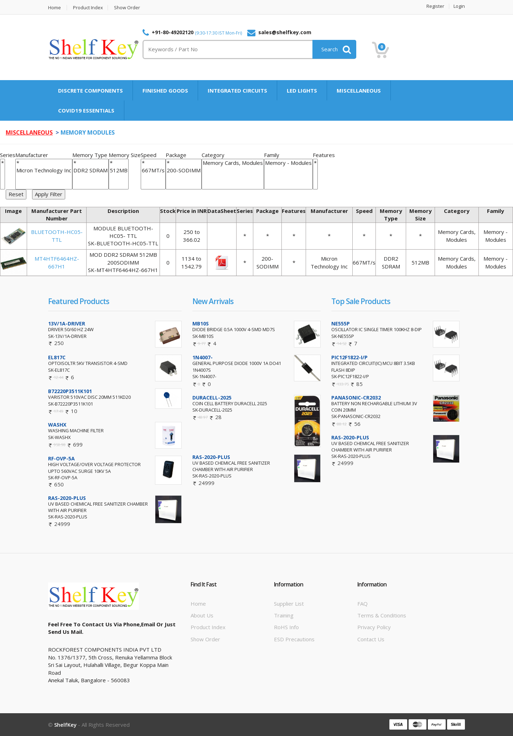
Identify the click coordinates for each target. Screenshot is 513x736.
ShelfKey (65, 724)
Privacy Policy (374, 627)
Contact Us (370, 639)
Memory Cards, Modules (233, 163)
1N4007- (202, 357)
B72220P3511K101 (70, 391)
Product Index (88, 7)
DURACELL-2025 (212, 397)
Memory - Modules (288, 163)
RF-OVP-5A (61, 458)
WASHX (57, 424)
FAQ (362, 603)
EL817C (57, 357)
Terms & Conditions (381, 615)
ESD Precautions (294, 639)
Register (435, 6)
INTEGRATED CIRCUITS (237, 90)
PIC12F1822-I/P (349, 357)
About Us (202, 615)
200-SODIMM (183, 170)
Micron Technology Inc (44, 170)
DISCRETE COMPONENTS (90, 90)
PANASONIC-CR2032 (356, 397)
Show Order (127, 7)
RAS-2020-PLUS (67, 498)
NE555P (340, 323)
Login (459, 6)
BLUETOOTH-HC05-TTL (57, 235)
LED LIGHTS (302, 90)
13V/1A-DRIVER (66, 323)
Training (284, 615)
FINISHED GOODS (165, 90)
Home (54, 7)
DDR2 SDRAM (90, 170)
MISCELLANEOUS (359, 90)
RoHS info (286, 627)
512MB (118, 170)
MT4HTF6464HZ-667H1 (57, 262)
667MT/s (153, 170)
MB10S (200, 323)
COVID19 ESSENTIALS (86, 110)
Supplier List (289, 603)
